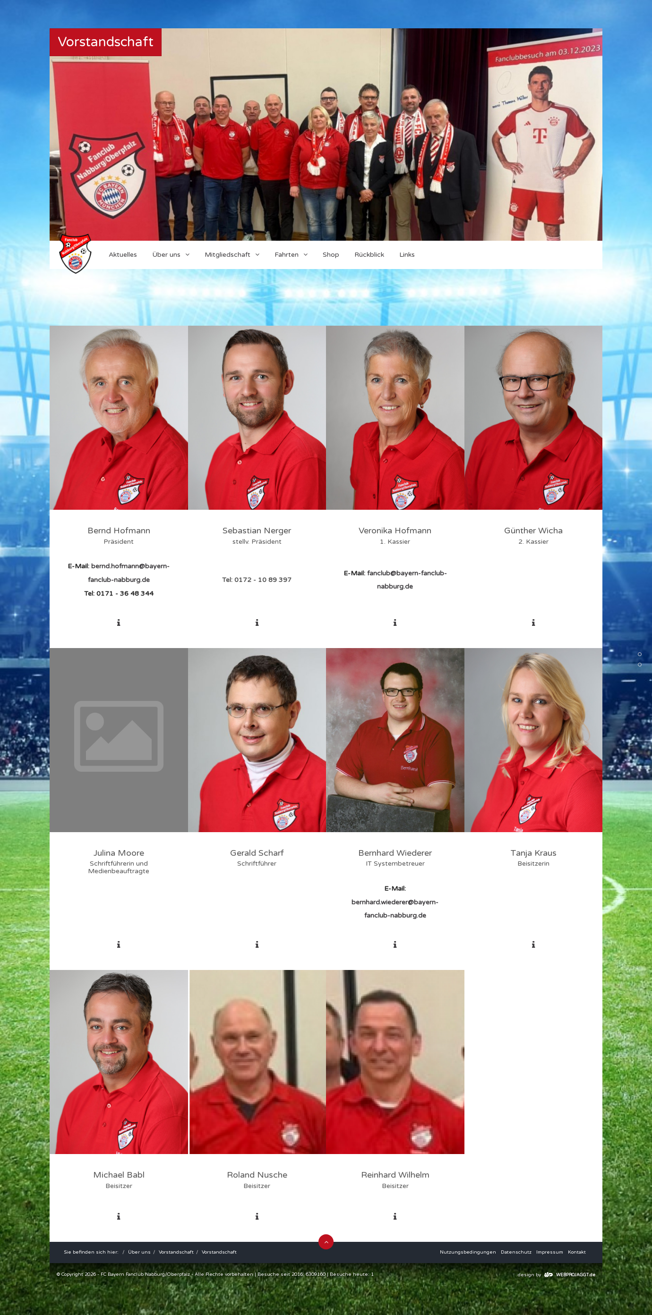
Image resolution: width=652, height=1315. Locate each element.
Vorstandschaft (176, 1252)
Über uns (139, 1252)
